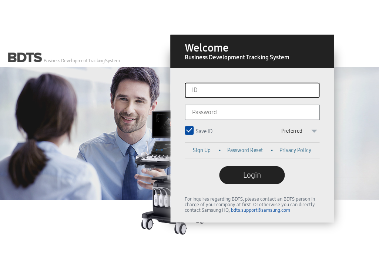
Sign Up (202, 150)
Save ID (190, 130)
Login (252, 175)
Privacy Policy (295, 150)
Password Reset (245, 150)
